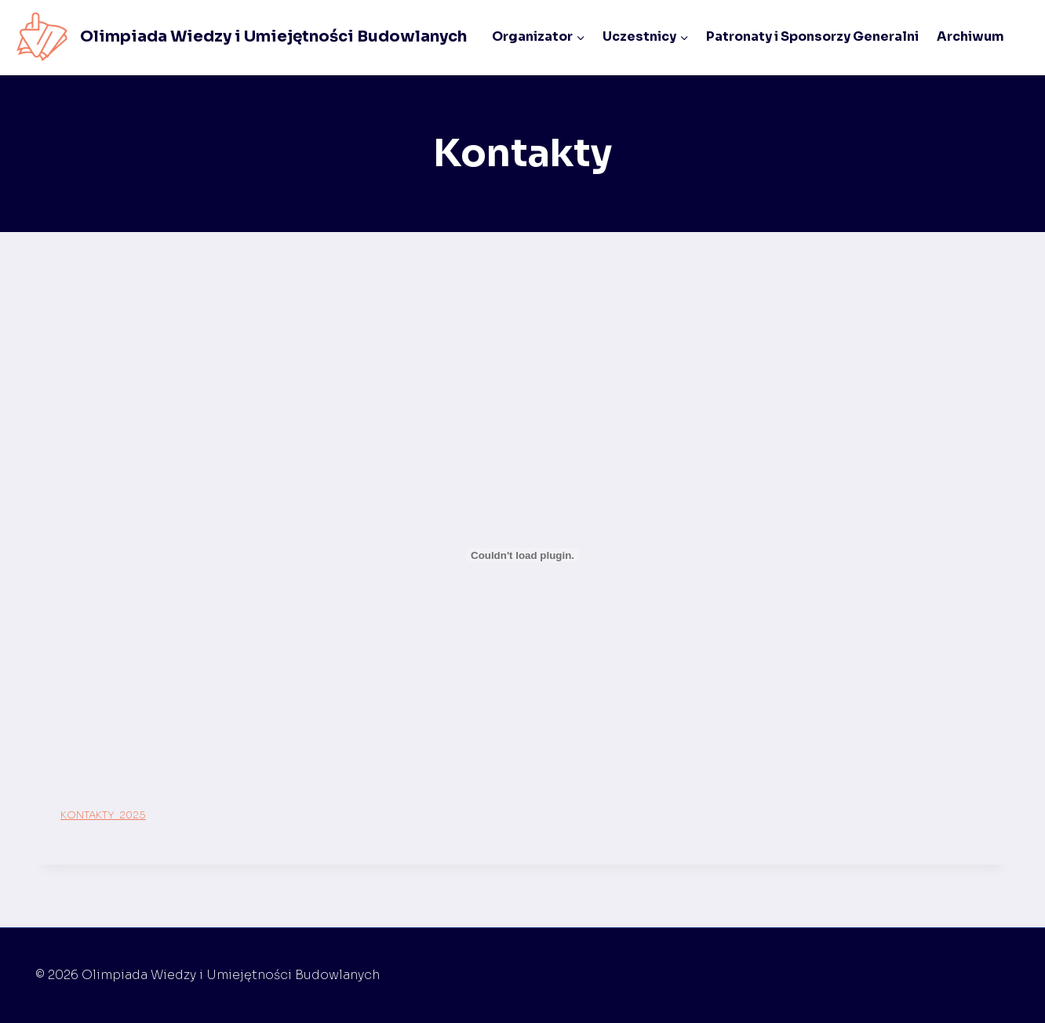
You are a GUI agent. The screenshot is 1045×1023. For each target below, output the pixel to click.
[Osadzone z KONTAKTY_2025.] (522, 555)
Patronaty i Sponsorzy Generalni (812, 36)
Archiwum (970, 36)
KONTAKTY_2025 (103, 815)
